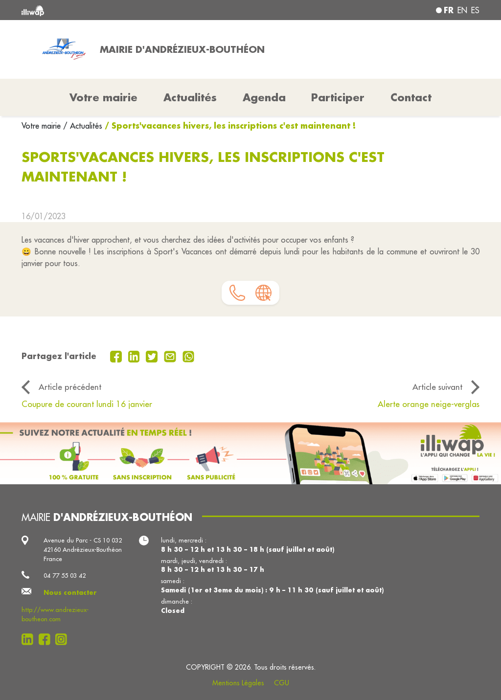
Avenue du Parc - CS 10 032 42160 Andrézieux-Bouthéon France (83, 549)
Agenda (264, 97)
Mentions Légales (238, 682)
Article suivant (437, 387)
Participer (337, 97)
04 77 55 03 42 (65, 575)
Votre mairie (42, 126)
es (475, 10)
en (462, 10)
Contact (411, 97)
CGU (281, 682)
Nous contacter (70, 592)
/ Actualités (82, 126)
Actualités (190, 97)
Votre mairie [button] (103, 97)
